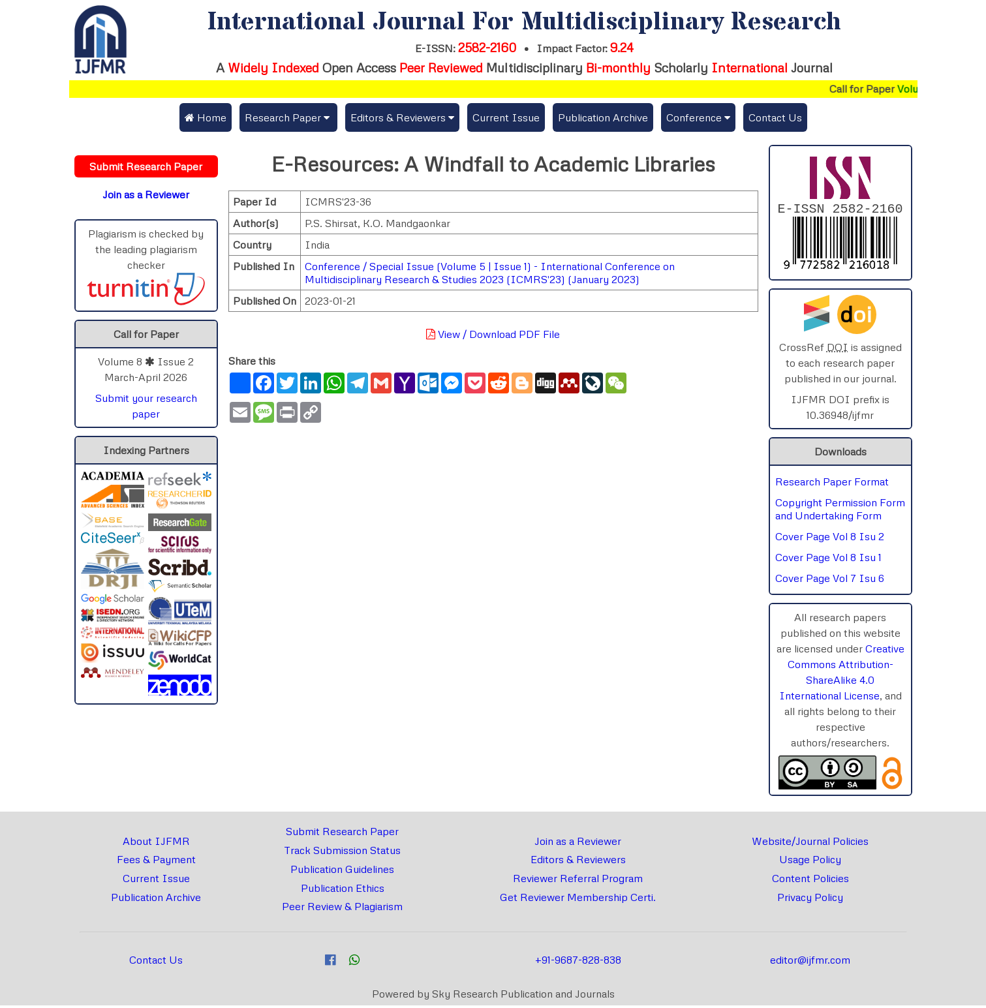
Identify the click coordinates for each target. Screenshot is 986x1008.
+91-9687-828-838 (578, 962)
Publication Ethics (342, 890)
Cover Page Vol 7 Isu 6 (829, 580)
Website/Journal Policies (810, 843)
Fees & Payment (156, 861)
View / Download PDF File (493, 334)
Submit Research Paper (342, 833)
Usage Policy (810, 861)
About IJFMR (156, 843)
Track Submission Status (342, 852)
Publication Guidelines (342, 871)
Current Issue (506, 117)
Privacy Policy (810, 899)
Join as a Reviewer (577, 843)
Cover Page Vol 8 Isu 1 (828, 559)
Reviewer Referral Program (578, 880)
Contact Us (775, 117)
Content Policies (810, 880)
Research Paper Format (832, 484)
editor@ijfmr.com (810, 962)
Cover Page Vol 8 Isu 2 (829, 538)
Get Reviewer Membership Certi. (578, 899)
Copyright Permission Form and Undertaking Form (840, 511)
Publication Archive (603, 117)
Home (205, 117)
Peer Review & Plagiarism (342, 908)
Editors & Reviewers (578, 861)
